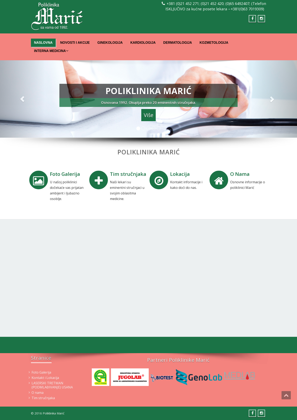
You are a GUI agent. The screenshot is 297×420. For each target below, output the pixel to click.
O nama (38, 392)
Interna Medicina (51, 51)
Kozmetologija (214, 42)
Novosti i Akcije (75, 42)
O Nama (240, 173)
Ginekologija (110, 42)
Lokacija (180, 173)
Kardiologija (143, 42)
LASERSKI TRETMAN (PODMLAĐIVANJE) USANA (52, 385)
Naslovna (43, 42)
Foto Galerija (65, 173)
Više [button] (148, 114)
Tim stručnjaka (128, 173)
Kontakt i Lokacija (45, 377)
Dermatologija (177, 42)
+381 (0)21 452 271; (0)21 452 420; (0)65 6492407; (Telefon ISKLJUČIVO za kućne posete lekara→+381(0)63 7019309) (215, 6)
